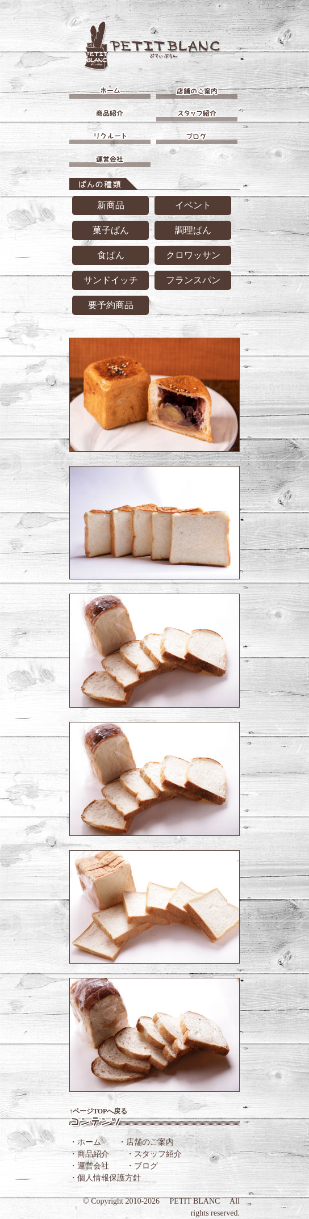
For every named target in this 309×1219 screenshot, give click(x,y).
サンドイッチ (110, 280)
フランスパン (193, 280)
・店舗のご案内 (146, 1142)
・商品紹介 (89, 1154)
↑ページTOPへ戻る (98, 1111)
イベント (193, 205)
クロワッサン (193, 255)
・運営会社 (89, 1166)
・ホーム (85, 1142)
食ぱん (110, 255)
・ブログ (142, 1166)
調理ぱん (193, 230)
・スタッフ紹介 (154, 1154)
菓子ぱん (111, 230)
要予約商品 (110, 305)
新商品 (110, 205)
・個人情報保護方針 (105, 1178)
